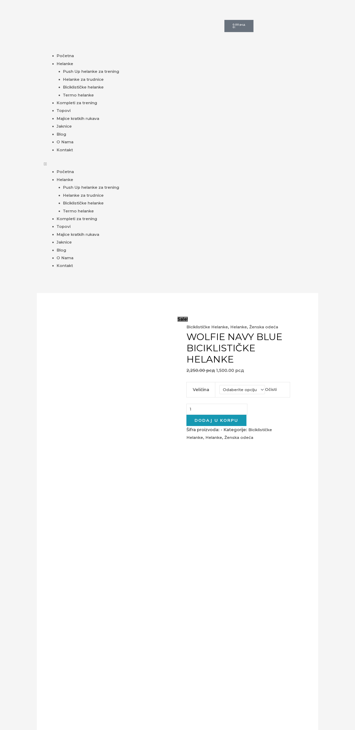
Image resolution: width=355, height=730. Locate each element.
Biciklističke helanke (85, 87)
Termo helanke (79, 95)
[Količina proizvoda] (218, 410)
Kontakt (65, 149)
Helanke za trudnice (85, 79)
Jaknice (65, 126)
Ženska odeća (269, 327)
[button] (177, 164)
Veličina (200, 389)
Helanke (66, 63)
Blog (62, 134)
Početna (66, 55)
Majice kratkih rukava (79, 118)
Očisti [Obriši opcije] (273, 389)
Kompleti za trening (78, 102)
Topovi (64, 110)
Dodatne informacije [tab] (100, 446)
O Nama (65, 142)
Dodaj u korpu (216, 421)
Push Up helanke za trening (93, 71)
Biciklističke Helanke (208, 327)
